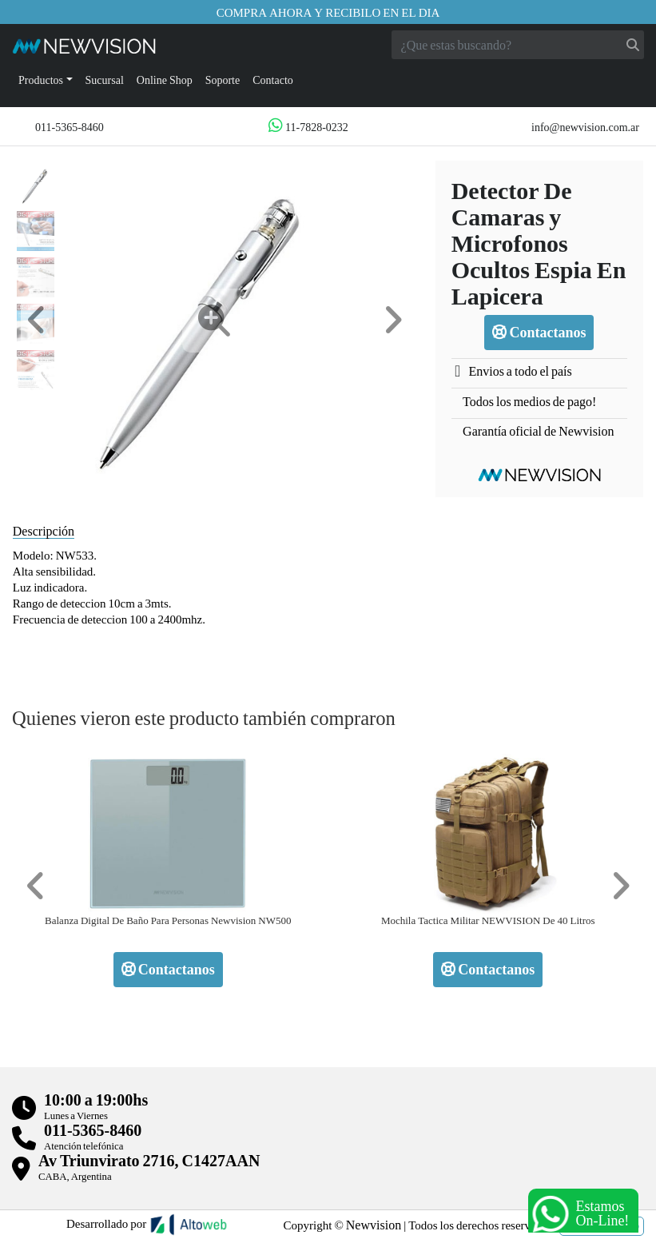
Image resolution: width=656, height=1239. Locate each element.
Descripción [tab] (43, 530)
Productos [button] (40, 79)
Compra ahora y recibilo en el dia (328, 12)
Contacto (272, 79)
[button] (37, 320)
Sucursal (104, 79)
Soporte (223, 79)
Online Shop (165, 79)
